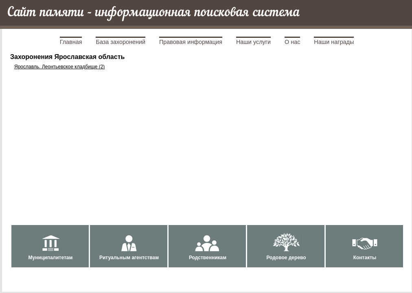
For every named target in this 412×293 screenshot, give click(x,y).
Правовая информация (190, 42)
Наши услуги (253, 42)
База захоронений (120, 42)
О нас (292, 42)
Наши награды (334, 42)
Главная (71, 42)
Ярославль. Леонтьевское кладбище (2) (59, 67)
